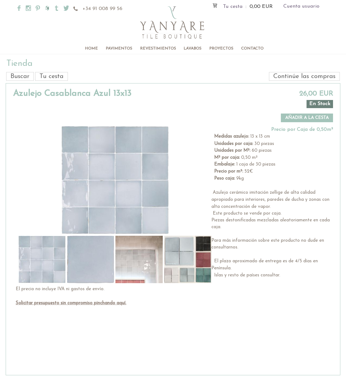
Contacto (252, 49)
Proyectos (221, 49)
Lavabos (192, 49)
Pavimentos (119, 49)
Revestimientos (158, 49)
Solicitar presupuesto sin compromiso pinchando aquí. (71, 303)
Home (91, 49)
